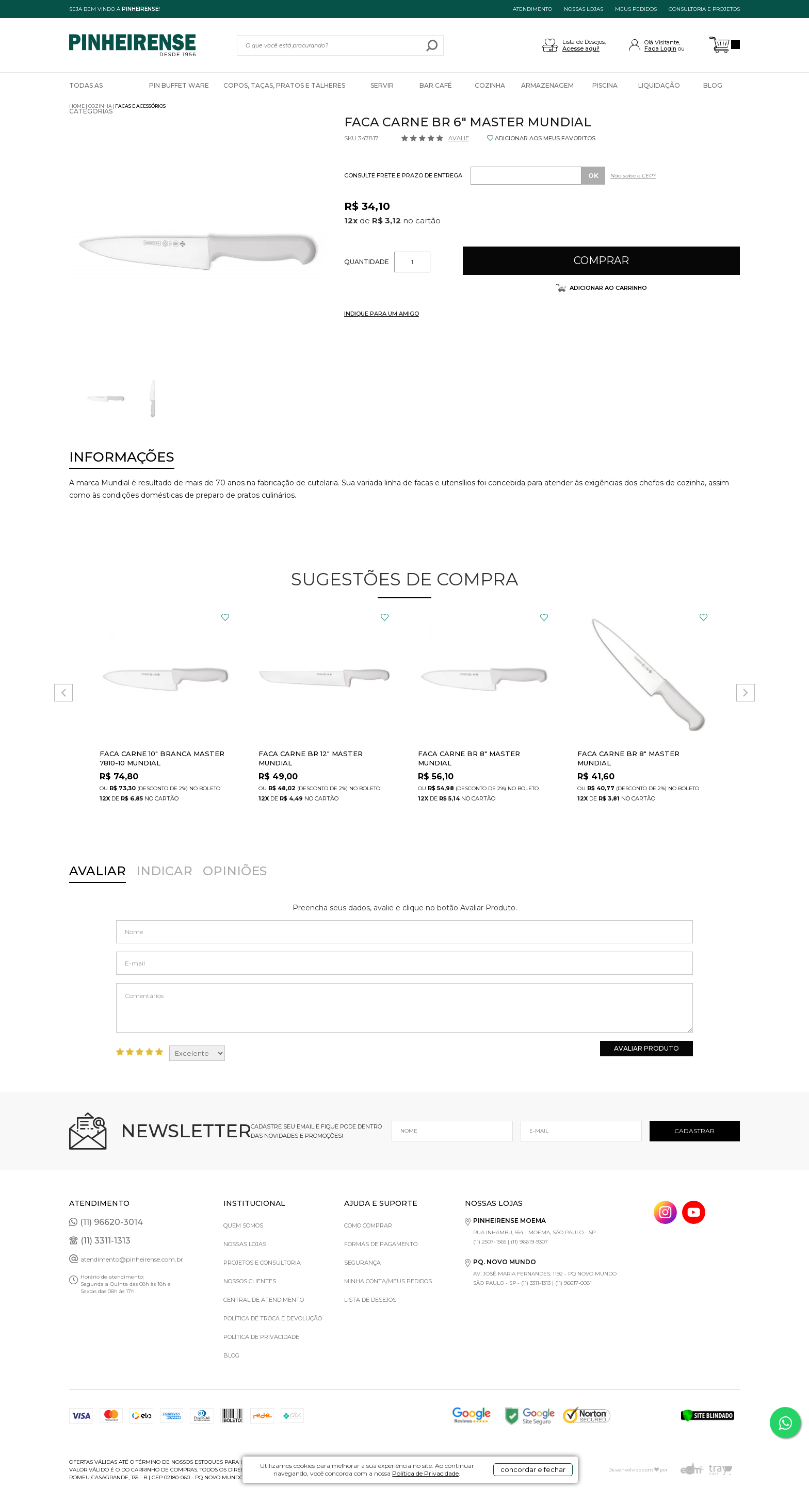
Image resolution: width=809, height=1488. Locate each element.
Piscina (605, 85)
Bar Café (435, 85)
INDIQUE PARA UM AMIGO (381, 313)
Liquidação (659, 85)
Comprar (601, 260)
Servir (382, 85)
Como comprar (368, 1225)
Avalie (458, 138)
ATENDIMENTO (532, 9)
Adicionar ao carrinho (607, 287)
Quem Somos (243, 1225)
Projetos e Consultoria (262, 1262)
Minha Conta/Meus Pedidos (388, 1281)
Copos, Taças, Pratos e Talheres (284, 85)
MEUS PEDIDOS (636, 9)
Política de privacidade (261, 1336)
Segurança (362, 1262)
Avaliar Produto (646, 1048)
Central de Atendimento (263, 1299)
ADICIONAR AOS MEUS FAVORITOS (545, 138)
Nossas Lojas (244, 1244)
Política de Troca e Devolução (272, 1318)
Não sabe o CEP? (633, 175)
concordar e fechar (532, 1469)
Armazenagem (547, 85)
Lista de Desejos (370, 1299)
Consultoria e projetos (704, 9)
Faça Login (660, 48)
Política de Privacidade (425, 1473)
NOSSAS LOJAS (583, 9)
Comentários (404, 1008)
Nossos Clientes (249, 1281)
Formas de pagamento (380, 1244)
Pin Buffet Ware (179, 85)
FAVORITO (225, 617)
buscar (432, 45)
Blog (712, 85)
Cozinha (490, 85)
